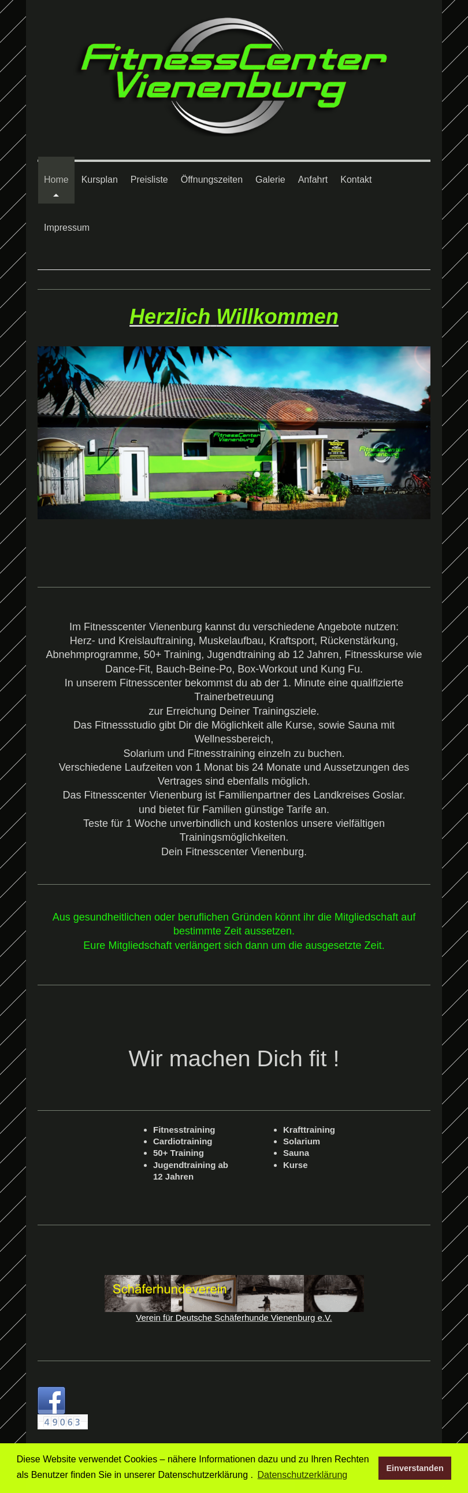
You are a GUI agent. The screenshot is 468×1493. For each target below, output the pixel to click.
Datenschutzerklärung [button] (303, 1475)
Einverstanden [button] (415, 1468)
